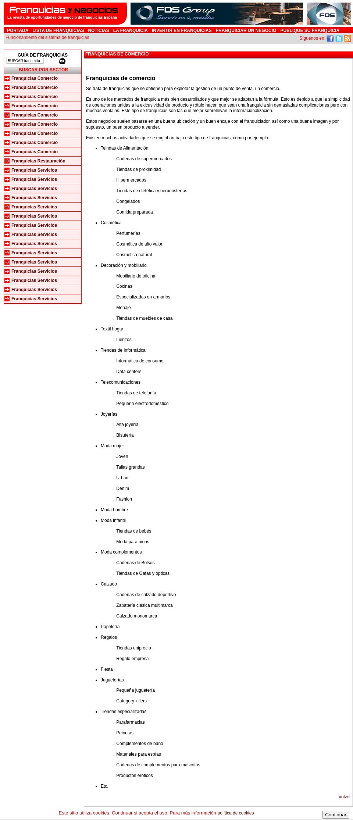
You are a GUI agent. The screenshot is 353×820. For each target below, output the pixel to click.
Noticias (98, 30)
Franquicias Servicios (34, 170)
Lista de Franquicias (58, 30)
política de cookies (236, 813)
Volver (345, 796)
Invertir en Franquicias (182, 30)
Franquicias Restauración (38, 161)
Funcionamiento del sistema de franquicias (47, 37)
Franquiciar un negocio (246, 30)
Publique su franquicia (309, 30)
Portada (17, 30)
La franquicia (130, 30)
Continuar (335, 814)
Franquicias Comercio (34, 78)
